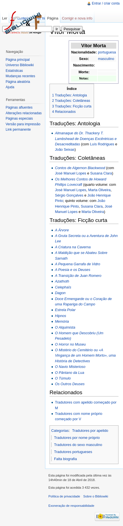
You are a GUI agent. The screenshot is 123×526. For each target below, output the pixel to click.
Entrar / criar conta (106, 3)
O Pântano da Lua (69, 372)
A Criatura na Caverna (73, 247)
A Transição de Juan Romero (78, 275)
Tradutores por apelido (90, 430)
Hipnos (60, 316)
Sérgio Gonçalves (69, 195)
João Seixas (65, 149)
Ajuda (10, 87)
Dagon (60, 293)
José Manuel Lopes (70, 173)
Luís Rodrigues (102, 144)
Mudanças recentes (20, 76)
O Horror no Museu (70, 344)
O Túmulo (63, 378)
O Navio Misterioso (70, 367)
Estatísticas (14, 71)
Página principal (18, 60)
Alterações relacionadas (24, 113)
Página (52, 18)
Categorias (60, 430)
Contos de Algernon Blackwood (80, 168)
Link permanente (18, 130)
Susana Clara (101, 173)
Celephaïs (63, 287)
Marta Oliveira (99, 190)
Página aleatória (18, 82)
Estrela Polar (65, 310)
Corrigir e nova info (77, 18)
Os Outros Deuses (69, 384)
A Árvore (62, 230)
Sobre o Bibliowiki (95, 496)
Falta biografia (65, 459)
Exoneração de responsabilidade (71, 505)
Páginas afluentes (19, 107)
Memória (62, 321)
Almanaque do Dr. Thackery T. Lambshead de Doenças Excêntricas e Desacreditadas (86, 138)
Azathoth (62, 281)
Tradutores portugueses (73, 452)
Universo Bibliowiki (20, 65)
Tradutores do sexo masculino (78, 445)
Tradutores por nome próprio (77, 438)
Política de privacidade (64, 496)
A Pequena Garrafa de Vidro (77, 264)
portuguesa (107, 52)
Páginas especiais (19, 118)
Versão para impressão (23, 124)
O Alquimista (65, 327)
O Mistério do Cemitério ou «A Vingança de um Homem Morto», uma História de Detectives (85, 355)
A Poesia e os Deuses (72, 270)
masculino (106, 59)
